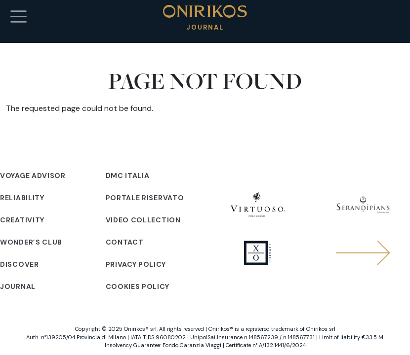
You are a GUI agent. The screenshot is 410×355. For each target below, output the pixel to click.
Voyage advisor (33, 175)
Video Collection (143, 219)
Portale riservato (145, 197)
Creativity (22, 219)
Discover (19, 264)
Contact (125, 242)
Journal (18, 286)
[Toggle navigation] (18, 16)
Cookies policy (137, 286)
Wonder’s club (31, 242)
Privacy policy (136, 264)
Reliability (22, 197)
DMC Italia (128, 175)
